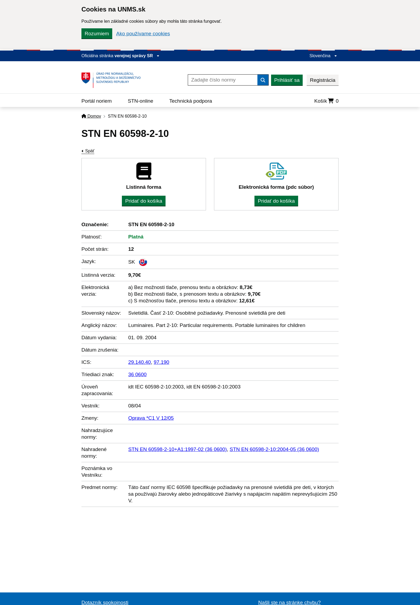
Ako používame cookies (143, 33)
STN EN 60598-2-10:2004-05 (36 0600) (274, 449)
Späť (89, 151)
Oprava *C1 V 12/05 (151, 418)
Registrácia (322, 80)
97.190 (161, 362)
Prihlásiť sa (287, 80)
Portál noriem (96, 101)
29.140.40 (139, 362)
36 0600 (137, 374)
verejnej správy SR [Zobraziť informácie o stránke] (137, 55)
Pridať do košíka (143, 201)
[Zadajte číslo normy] (222, 80)
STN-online (140, 101)
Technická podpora (190, 101)
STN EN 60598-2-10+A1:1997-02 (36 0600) (177, 449)
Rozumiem (97, 33)
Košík (326, 101)
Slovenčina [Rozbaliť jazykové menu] (323, 55)
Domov (91, 116)
